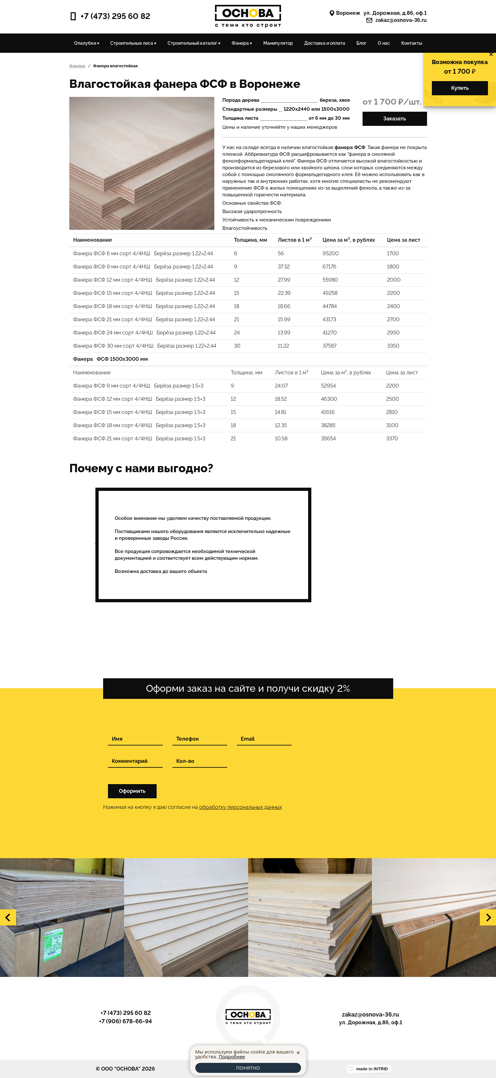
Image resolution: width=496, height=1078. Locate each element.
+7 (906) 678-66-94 (125, 1021)
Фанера (242, 43)
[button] (8, 917)
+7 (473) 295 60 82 (109, 16)
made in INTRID (372, 1068)
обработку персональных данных (240, 807)
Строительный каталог (194, 43)
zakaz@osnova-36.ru (396, 20)
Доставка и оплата (324, 43)
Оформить (132, 791)
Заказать (394, 119)
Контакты (411, 43)
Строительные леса (133, 43)
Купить (460, 88)
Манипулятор (278, 43)
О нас (384, 43)
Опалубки (86, 43)
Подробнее (232, 1056)
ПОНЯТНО (248, 1067)
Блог (361, 43)
